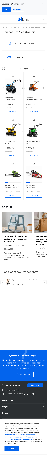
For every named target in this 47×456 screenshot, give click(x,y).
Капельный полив (24, 43)
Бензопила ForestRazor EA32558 (31, 187)
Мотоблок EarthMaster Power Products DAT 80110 (34, 100)
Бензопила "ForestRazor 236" (12, 186)
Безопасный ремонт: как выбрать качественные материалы (16, 239)
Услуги (5, 407)
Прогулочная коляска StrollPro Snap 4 (26, 280)
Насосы (19, 57)
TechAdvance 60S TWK (33, 142)
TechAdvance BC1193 (10, 142)
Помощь (5, 413)
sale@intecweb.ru (12, 390)
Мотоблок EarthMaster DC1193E (10, 100)
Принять (11, 448)
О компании (7, 400)
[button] (6, 182)
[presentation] (3, 88)
